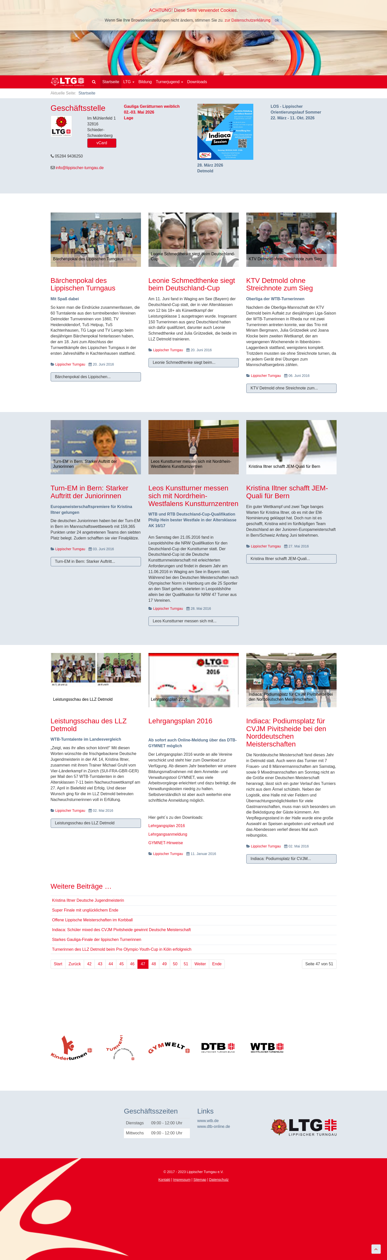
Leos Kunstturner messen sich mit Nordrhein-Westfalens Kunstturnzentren (193, 496)
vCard (102, 143)
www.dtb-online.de (213, 1126)
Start (58, 964)
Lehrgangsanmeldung (167, 834)
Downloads (197, 82)
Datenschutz (219, 1180)
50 (175, 964)
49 (164, 964)
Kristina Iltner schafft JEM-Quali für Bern (287, 492)
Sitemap (199, 1180)
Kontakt (164, 1180)
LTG (128, 82)
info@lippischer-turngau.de (80, 168)
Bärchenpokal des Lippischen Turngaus (83, 284)
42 (89, 964)
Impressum (181, 1180)
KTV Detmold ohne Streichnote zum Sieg (279, 284)
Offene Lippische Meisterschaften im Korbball (92, 920)
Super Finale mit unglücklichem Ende (85, 910)
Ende (216, 964)
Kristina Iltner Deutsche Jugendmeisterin (88, 900)
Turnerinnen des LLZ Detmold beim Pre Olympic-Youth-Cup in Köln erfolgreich (122, 949)
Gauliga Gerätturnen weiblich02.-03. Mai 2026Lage (152, 112)
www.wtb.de (208, 1121)
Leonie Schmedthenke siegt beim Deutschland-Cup (191, 284)
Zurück (74, 964)
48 (153, 964)
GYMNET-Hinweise (165, 843)
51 (186, 964)
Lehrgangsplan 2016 (180, 721)
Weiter (200, 964)
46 (132, 964)
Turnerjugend (169, 82)
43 (100, 964)
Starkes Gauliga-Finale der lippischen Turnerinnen (96, 939)
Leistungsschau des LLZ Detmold (89, 725)
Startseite (110, 82)
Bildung (145, 82)
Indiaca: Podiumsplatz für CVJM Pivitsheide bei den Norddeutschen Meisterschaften (286, 732)
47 (143, 964)
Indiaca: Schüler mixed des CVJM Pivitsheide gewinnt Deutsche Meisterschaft (121, 930)
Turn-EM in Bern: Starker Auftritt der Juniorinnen (89, 492)
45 (121, 964)
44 (111, 964)
